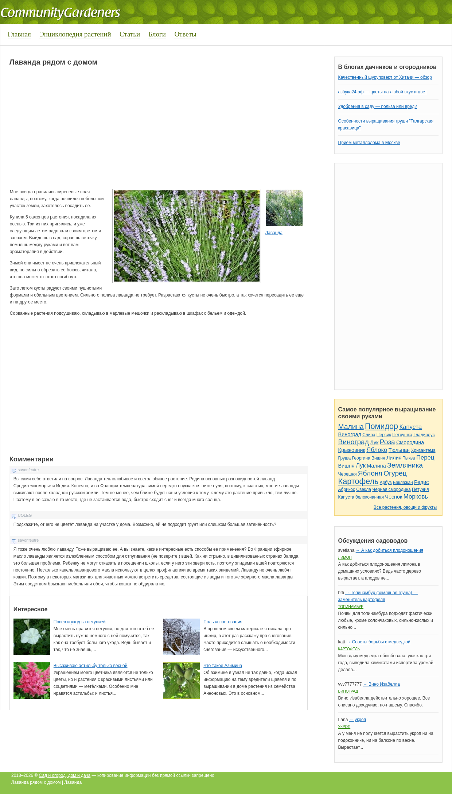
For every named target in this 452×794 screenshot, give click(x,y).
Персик (384, 434)
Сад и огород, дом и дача (65, 775)
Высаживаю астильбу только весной (91, 665)
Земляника (405, 465)
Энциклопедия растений (75, 34)
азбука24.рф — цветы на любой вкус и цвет (382, 91)
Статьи (130, 34)
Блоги (157, 34)
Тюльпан (399, 450)
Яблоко (376, 449)
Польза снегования (222, 621)
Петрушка (402, 434)
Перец (425, 457)
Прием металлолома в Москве (369, 142)
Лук (374, 442)
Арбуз (386, 482)
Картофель (358, 481)
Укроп (344, 727)
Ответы (185, 34)
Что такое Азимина (222, 665)
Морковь (416, 496)
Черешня (347, 474)
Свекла (363, 489)
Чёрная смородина (391, 489)
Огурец (395, 473)
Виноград (349, 434)
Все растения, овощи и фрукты (405, 507)
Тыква (409, 458)
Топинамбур (350, 607)
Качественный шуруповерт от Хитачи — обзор (385, 77)
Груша (344, 458)
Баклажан (403, 482)
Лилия (394, 458)
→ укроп (357, 719)
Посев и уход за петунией (80, 621)
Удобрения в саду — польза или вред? (377, 106)
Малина (351, 426)
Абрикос (346, 489)
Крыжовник (351, 450)
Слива (368, 434)
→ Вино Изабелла (381, 684)
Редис (421, 482)
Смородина (410, 442)
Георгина (361, 458)
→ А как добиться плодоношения (389, 550)
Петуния (420, 489)
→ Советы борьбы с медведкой (378, 641)
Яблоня (370, 473)
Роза (387, 442)
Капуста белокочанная (361, 497)
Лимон (345, 557)
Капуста (410, 426)
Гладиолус (424, 434)
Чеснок (393, 497)
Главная (19, 34)
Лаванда (273, 232)
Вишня (378, 458)
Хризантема (423, 450)
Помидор (381, 426)
